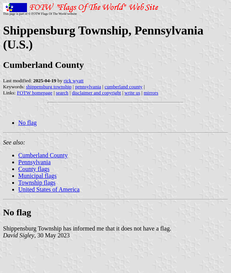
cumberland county (123, 86)
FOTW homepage (34, 93)
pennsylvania (88, 86)
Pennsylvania (34, 162)
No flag (27, 122)
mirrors (151, 93)
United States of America (48, 189)
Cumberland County (43, 155)
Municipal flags (37, 176)
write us (133, 93)
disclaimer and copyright (96, 93)
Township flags (36, 182)
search (62, 93)
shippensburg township (48, 86)
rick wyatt (74, 80)
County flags (33, 169)
